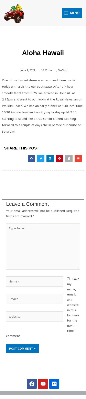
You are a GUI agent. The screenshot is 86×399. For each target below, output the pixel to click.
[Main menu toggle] (72, 13)
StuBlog (62, 70)
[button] (31, 158)
